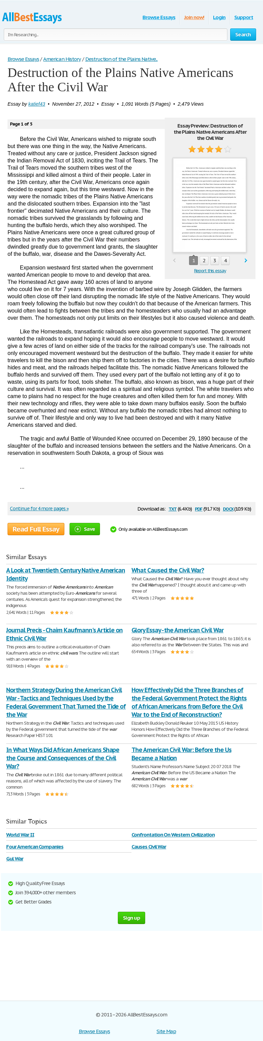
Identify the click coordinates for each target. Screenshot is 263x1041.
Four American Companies (34, 846)
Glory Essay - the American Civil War (178, 630)
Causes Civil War (149, 846)
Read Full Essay (36, 529)
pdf (198, 508)
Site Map (166, 1031)
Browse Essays (158, 17)
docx (228, 508)
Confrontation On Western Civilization (173, 834)
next (246, 260)
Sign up (131, 917)
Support (243, 17)
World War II (20, 834)
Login (219, 17)
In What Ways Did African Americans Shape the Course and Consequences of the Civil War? (62, 758)
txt (172, 508)
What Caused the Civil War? (168, 570)
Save (85, 529)
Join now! (194, 17)
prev (174, 260)
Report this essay (210, 271)
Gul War (14, 858)
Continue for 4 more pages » (39, 508)
